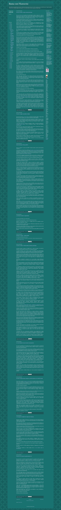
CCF (24, 242)
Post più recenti (18, 499)
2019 (10, 62)
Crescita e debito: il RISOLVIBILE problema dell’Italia (26, 245)
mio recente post (20, 15)
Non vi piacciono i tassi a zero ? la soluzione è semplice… (49, 50)
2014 (10, 67)
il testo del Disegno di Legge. (20, 239)
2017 (10, 64)
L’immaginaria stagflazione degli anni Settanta (25, 416)
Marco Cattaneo (47, 78)
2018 (10, 63)
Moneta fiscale (19, 232)
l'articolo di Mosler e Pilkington (26, 153)
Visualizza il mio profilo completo (47, 139)
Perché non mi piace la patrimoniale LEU (24, 456)
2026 (10, 23)
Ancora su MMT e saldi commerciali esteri (24, 12)
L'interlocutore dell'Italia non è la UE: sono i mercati (49, 38)
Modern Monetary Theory (22, 212)
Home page (30, 499)
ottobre (11, 53)
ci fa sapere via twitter (26, 381)
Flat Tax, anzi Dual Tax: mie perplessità (48, 17)
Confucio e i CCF (48, 33)
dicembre (11, 29)
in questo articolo (32, 17)
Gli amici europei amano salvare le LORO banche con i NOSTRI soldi (29, 378)
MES (21, 413)
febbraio (11, 60)
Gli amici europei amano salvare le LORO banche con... (12, 45)
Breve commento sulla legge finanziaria (48, 12)
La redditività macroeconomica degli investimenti (48, 55)
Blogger (33, 506)
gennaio (11, 61)
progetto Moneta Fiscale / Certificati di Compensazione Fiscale (33, 304)
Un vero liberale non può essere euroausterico (25, 342)
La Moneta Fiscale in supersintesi (22, 215)
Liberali (22, 375)
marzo (11, 59)
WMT (25, 212)
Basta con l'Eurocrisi (18, 3)
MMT (18, 212)
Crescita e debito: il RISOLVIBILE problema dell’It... (12, 40)
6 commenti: (26, 211)
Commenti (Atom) (20, 502)
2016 (10, 65)
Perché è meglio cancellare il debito (23, 113)
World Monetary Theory (28, 212)
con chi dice (25, 116)
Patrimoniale (21, 497)
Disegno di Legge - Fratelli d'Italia (22, 235)
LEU (18, 497)
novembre (11, 52)
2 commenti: (26, 374)
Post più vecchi (41, 499)
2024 (10, 25)
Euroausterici (19, 375)
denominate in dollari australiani (25, 96)
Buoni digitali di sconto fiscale (21, 242)
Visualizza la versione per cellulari (29, 500)
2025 (10, 24)
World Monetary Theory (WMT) (22, 144)
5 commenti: (26, 140)
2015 (10, 66)
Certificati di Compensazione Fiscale (28, 242)
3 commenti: (26, 231)
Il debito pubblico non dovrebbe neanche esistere (49, 61)
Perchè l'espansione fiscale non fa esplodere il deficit (49, 44)
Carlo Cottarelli (19, 413)
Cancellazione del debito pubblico (21, 141)
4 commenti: (26, 241)
